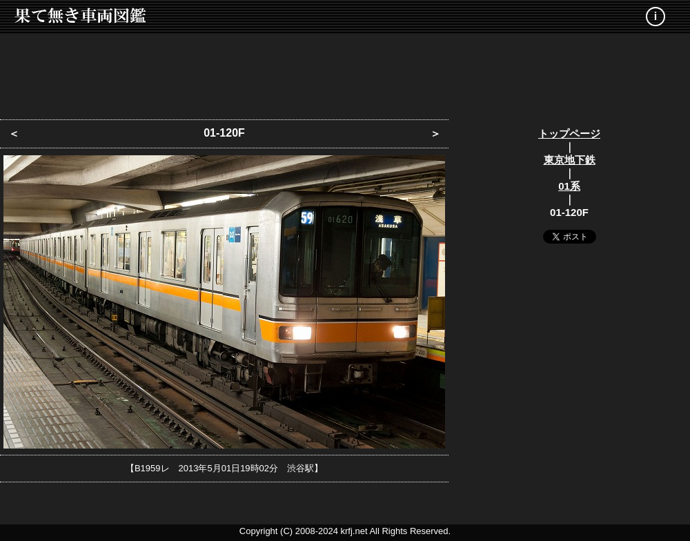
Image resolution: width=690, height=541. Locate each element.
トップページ (569, 133)
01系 (569, 186)
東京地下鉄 (569, 160)
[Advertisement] (345, 72)
